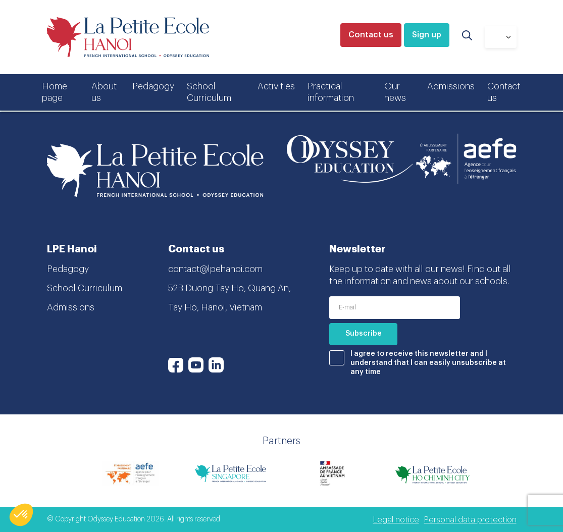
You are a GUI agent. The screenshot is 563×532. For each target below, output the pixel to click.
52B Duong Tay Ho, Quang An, (229, 288)
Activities (276, 86)
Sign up (426, 35)
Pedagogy (153, 86)
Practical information (331, 92)
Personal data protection (470, 520)
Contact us (370, 35)
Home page (54, 92)
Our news (395, 92)
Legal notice (396, 520)
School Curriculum (209, 92)
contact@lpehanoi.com (215, 269)
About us (104, 92)
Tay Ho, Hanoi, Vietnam (215, 307)
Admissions (451, 86)
